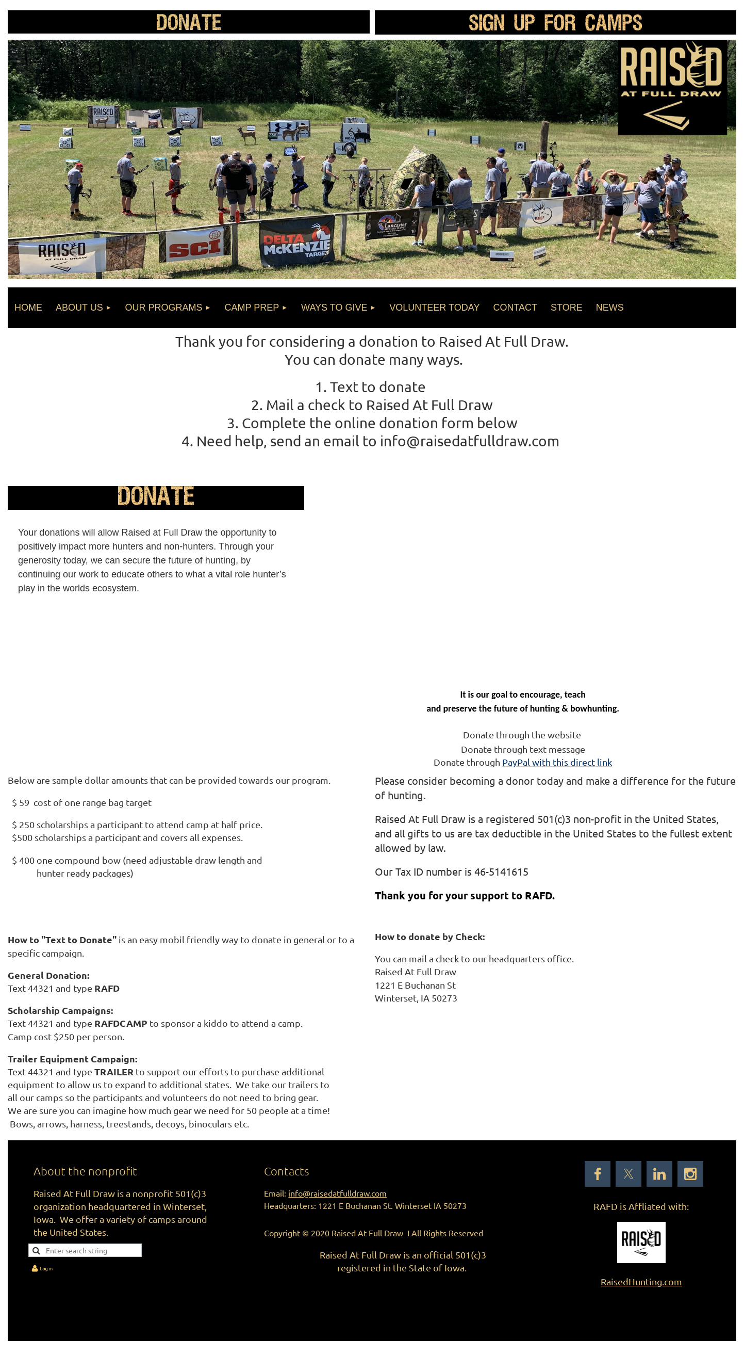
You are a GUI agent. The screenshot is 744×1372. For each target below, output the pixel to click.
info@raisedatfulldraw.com (337, 1193)
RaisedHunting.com (641, 1281)
